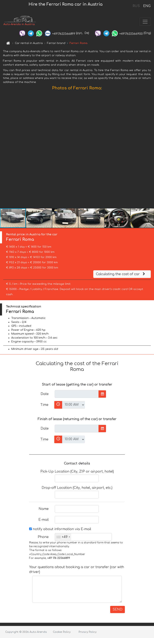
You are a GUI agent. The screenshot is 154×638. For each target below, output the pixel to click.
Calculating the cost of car (121, 274)
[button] (150, 150)
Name (44, 509)
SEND (117, 609)
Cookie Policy (62, 632)
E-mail (43, 520)
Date (45, 394)
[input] (77, 394)
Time (44, 405)
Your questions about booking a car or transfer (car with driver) (76, 569)
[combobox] (63, 537)
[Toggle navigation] (145, 22)
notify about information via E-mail (60, 529)
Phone (43, 537)
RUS (136, 6)
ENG (146, 6)
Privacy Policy (88, 632)
